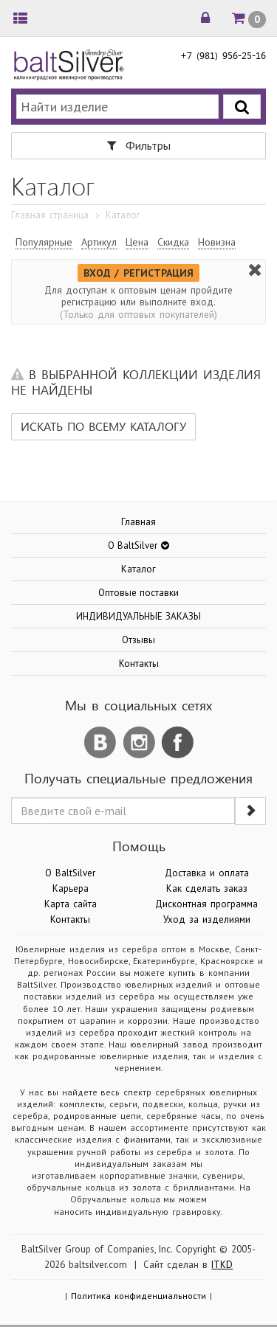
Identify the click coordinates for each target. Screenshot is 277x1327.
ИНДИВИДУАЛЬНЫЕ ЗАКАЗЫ (139, 616)
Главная (138, 522)
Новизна (217, 242)
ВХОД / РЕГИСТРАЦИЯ (138, 273)
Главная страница (50, 215)
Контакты (139, 663)
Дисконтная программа (206, 904)
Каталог (138, 569)
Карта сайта (70, 904)
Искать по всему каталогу (103, 426)
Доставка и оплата (207, 873)
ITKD (222, 1264)
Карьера (70, 888)
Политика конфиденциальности (138, 1295)
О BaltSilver (70, 873)
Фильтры (139, 145)
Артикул (99, 242)
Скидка (173, 242)
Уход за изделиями (206, 919)
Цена (137, 242)
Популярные (44, 242)
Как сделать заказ (206, 888)
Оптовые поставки (138, 592)
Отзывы (138, 640)
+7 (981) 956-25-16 (223, 55)
